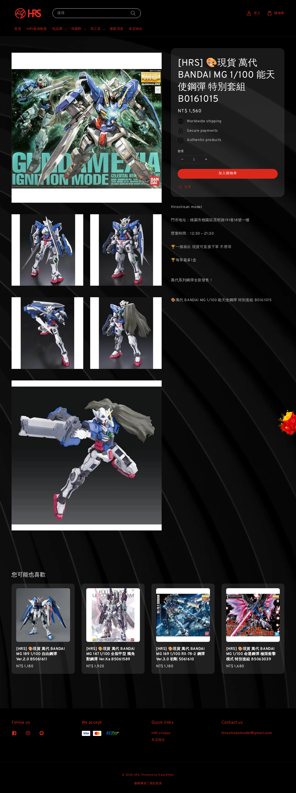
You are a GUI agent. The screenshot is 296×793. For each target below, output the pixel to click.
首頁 (17, 29)
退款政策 (155, 783)
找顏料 (76, 29)
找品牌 (57, 29)
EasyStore (166, 775)
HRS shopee (161, 733)
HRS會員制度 (37, 29)
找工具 (96, 29)
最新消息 (116, 29)
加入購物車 (228, 173)
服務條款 (140, 783)
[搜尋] (133, 13)
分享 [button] (184, 187)
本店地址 (135, 29)
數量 (181, 151)
